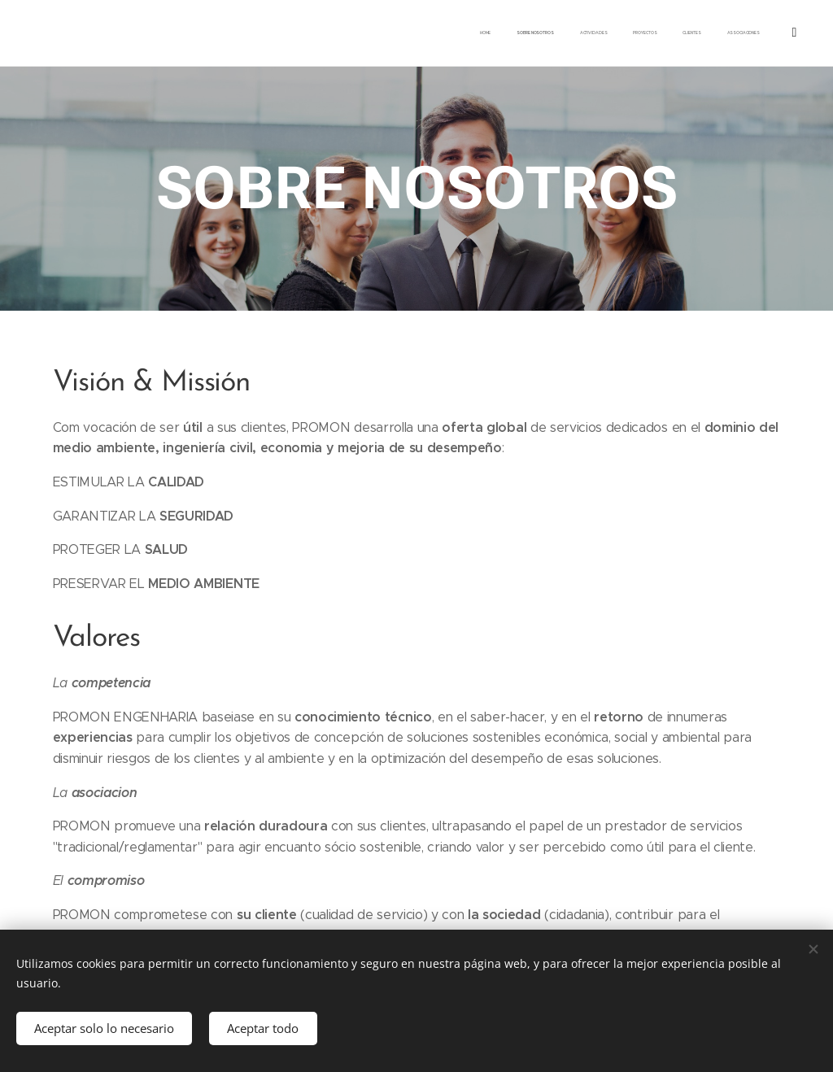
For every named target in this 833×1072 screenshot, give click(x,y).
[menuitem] (574, 33)
